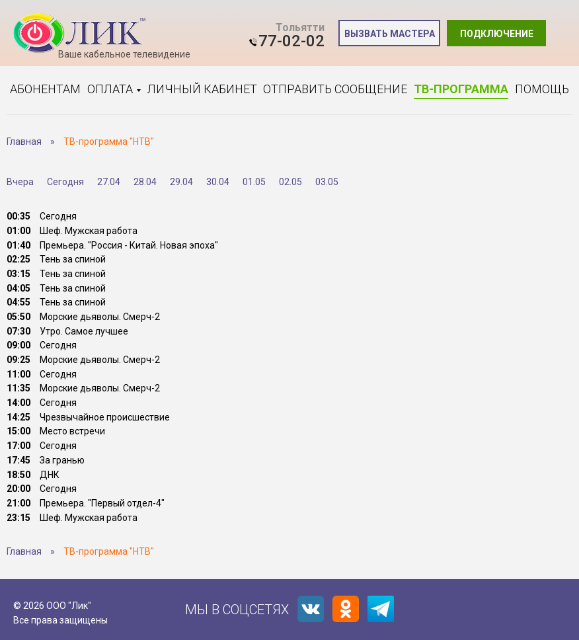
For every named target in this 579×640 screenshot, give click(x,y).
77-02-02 (291, 41)
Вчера (20, 182)
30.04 (217, 182)
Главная (24, 141)
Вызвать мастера (389, 33)
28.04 (145, 182)
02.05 (290, 182)
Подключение (496, 33)
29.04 (181, 182)
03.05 (326, 182)
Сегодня (65, 182)
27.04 (108, 182)
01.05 (254, 182)
